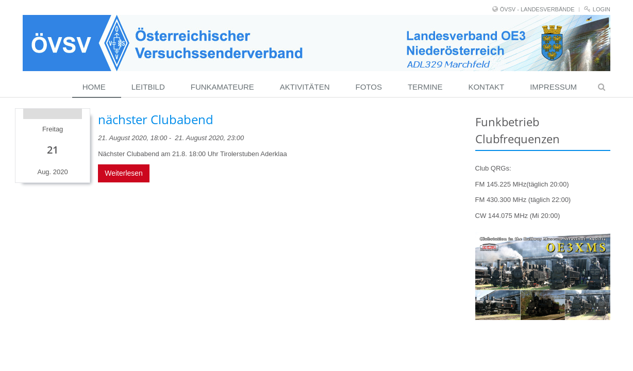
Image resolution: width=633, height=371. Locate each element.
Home (94, 86)
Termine (425, 86)
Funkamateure (222, 86)
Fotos (369, 86)
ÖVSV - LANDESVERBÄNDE (537, 9)
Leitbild (148, 86)
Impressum (553, 86)
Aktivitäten (305, 86)
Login (601, 9)
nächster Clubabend (155, 119)
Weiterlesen (124, 173)
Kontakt (486, 86)
